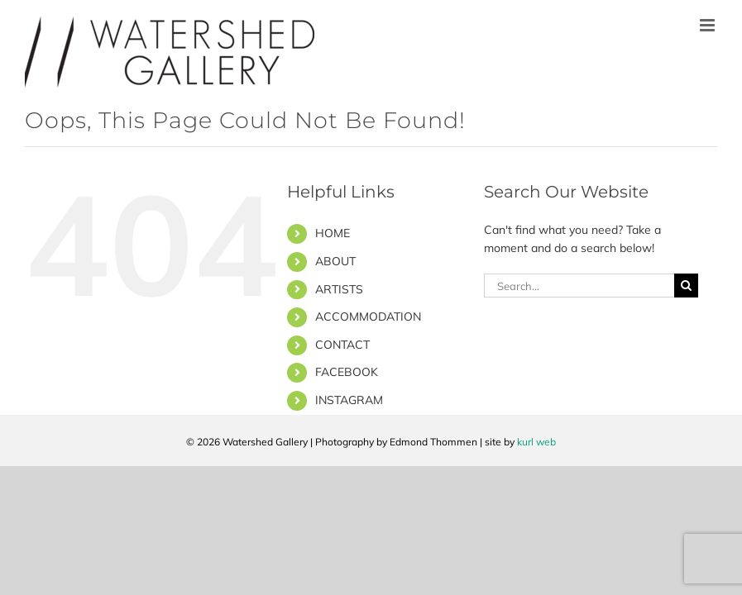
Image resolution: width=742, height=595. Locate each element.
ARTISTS (339, 289)
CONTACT (342, 344)
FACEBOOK (346, 371)
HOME (332, 233)
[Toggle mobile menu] (708, 25)
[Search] (686, 286)
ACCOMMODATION (368, 316)
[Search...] (579, 286)
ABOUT (335, 261)
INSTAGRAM (349, 400)
